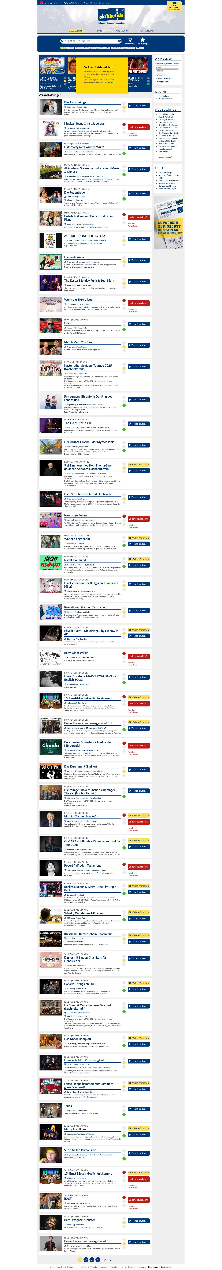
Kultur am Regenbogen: (74, 197)
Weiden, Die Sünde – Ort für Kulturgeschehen (85, 771)
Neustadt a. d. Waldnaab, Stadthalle (81, 565)
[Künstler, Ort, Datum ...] (91, 41)
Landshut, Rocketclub (75, 543)
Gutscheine (147, 30)
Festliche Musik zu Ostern (169, 180)
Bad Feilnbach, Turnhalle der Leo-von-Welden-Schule (88, 428)
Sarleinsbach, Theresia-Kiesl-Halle (80, 1092)
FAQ (65, 3)
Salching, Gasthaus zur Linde (78, 612)
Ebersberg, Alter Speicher (77, 639)
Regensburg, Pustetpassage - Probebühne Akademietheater (90, 1155)
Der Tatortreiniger (165, 172)
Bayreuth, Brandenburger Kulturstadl (81, 520)
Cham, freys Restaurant (76, 966)
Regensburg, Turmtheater (77, 107)
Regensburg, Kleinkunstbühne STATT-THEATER (85, 405)
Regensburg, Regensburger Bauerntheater (83, 262)
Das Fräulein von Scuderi (168, 122)
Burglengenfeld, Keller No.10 (78, 1203)
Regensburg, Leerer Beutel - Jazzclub (81, 285)
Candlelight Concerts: (73, 938)
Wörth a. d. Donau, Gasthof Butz (80, 152)
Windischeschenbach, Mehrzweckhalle (82, 821)
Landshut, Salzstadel (75, 941)
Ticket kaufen (137, 105)
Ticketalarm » (133, 135)
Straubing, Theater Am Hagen (78, 128)
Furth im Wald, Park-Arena (77, 447)
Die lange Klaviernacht (167, 119)
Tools (86, 3)
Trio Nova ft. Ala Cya (167, 135)
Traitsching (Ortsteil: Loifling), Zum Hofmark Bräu (86, 1044)
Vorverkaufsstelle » (166, 99)
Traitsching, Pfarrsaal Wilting (78, 304)
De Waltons (163, 152)
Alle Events (75, 30)
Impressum (104, 3)
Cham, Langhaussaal (75, 200)
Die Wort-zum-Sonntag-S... (169, 133)
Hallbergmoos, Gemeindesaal (78, 684)
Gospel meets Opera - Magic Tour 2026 (133, 79)
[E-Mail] (167, 67)
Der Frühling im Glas (166, 114)
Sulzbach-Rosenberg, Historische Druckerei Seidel (86, 870)
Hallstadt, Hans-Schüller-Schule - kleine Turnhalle (86, 240)
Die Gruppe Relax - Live (168, 127)
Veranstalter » (164, 96)
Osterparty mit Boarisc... (168, 186)
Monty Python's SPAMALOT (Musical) (49, 79)
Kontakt (94, 3)
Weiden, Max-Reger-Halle (77, 328)
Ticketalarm (121, 30)
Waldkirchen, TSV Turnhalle (78, 1016)
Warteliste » (132, 133)
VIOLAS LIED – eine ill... (168, 143)
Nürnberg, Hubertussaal (76, 989)
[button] (160, 75)
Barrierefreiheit (166, 1267)
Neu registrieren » (162, 82)
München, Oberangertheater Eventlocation (84, 798)
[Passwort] (167, 70)
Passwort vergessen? (163, 78)
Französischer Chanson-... (168, 146)
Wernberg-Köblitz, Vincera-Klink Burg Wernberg (85, 176)
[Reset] (119, 41)
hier (112, 82)
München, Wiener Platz (76, 918)
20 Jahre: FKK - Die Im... (168, 141)
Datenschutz (153, 1267)
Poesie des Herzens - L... (168, 130)
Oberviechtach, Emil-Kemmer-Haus (81, 591)
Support (79, 3)
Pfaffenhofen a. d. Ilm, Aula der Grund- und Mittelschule (89, 1068)
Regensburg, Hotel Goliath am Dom (81, 224)
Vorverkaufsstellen (53, 3)
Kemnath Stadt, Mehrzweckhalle (79, 849)
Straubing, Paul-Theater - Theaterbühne (82, 750)
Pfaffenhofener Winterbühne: (76, 1064)
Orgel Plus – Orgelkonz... (168, 125)
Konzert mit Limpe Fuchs (168, 138)
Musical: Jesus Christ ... (168, 183)
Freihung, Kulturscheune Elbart (79, 1246)
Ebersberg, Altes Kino (75, 1224)
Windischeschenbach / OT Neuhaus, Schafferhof (86, 473)
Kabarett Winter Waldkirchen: (77, 1013)
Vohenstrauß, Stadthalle (76, 703)
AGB (71, 3)
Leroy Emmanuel (165, 149)
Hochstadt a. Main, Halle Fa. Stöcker (81, 657)
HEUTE (99, 30)
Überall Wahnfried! (166, 117)
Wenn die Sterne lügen (167, 188)
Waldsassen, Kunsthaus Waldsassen (81, 1134)
